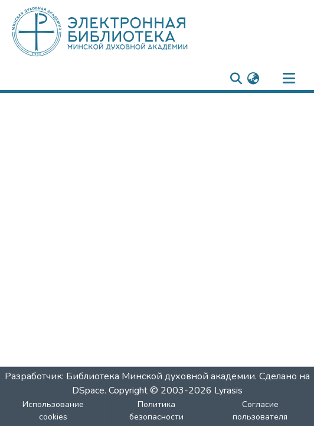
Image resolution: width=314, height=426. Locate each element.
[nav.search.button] (235, 79)
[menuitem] (253, 79)
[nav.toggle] (288, 78)
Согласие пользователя (260, 410)
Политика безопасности (156, 410)
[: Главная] (119, 31)
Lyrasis (228, 390)
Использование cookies (53, 410)
